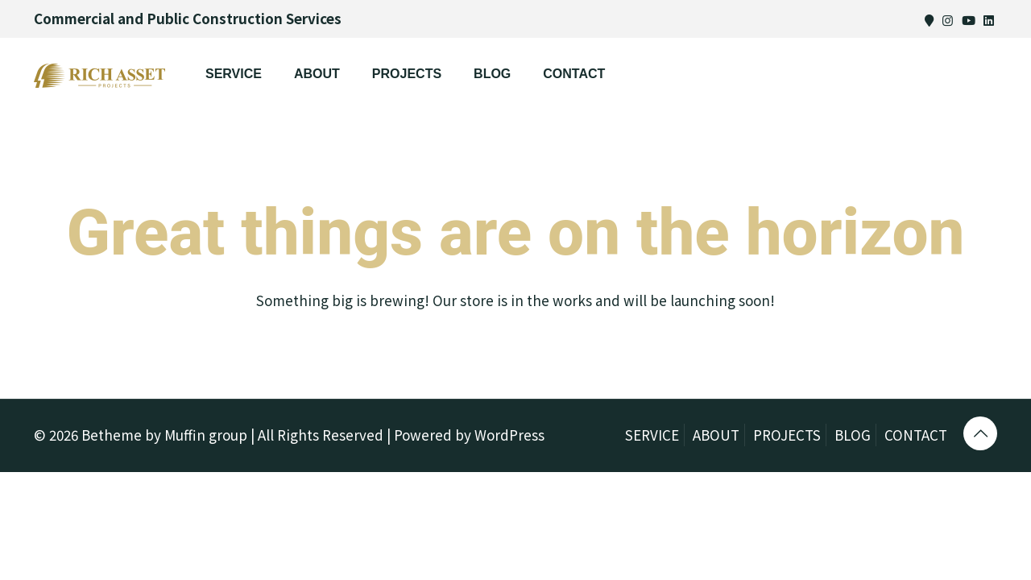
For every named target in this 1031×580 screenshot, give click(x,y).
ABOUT (716, 435)
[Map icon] (929, 19)
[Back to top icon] (980, 433)
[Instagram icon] (948, 19)
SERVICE (652, 435)
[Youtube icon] (968, 19)
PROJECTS (787, 435)
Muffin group (205, 435)
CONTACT (915, 435)
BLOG (852, 435)
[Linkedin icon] (988, 19)
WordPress (509, 435)
